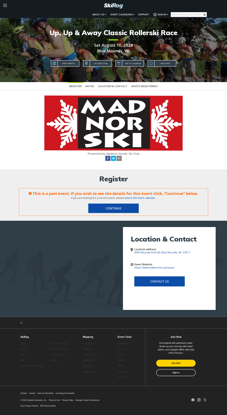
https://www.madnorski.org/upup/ (154, 267)
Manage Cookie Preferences (87, 400)
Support (143, 14)
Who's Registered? (144, 86)
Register (75, 86)
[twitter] (113, 159)
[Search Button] (205, 14)
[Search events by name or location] (187, 14)
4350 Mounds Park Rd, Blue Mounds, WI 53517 (162, 252)
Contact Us (159, 281)
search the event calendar (140, 198)
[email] (119, 159)
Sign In (161, 15)
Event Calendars (122, 14)
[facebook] (107, 159)
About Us (99, 14)
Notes (89, 86)
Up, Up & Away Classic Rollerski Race (113, 32)
